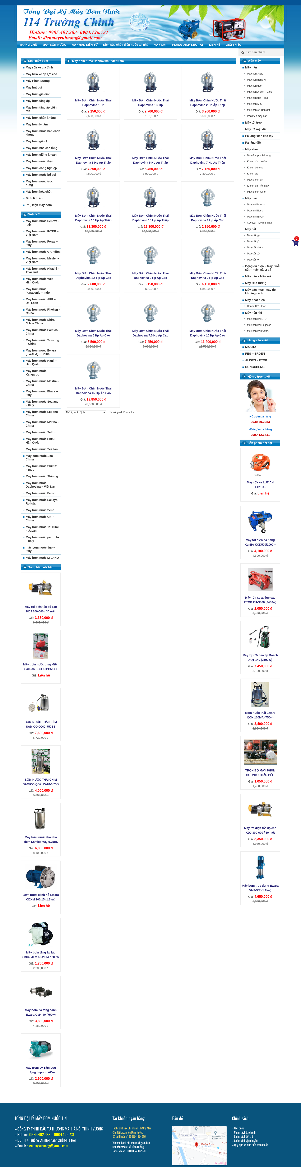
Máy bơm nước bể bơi (41, 174)
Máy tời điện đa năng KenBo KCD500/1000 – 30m (260, 544)
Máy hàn (251, 67)
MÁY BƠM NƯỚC (54, 44)
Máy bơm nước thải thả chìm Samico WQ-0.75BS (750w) (40, 842)
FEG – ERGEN (255, 353)
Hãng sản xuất (258, 340)
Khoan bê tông (255, 167)
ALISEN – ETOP (256, 360)
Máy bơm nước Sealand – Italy (42, 403)
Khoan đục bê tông (257, 161)
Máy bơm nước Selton (41, 432)
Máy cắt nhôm (255, 247)
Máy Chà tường (255, 283)
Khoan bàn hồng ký (258, 185)
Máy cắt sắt (253, 253)
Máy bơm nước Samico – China (43, 331)
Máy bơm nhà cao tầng (41, 148)
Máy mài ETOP (255, 216)
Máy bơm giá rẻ (36, 141)
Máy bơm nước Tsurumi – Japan (42, 528)
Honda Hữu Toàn (256, 306)
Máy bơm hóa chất (38, 191)
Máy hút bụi (34, 87)
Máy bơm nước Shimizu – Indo (42, 467)
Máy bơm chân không (41, 117)
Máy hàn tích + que (257, 97)
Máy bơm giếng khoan (41, 154)
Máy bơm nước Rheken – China (43, 311)
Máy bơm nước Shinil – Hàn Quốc (42, 440)
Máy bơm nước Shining (42, 476)
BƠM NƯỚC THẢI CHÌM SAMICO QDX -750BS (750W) (41, 726)
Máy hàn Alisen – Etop (259, 91)
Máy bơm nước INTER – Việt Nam (42, 233)
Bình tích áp (34, 198)
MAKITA (250, 347)
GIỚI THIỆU (233, 44)
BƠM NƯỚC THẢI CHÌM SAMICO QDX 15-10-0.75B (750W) (41, 784)
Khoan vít (252, 173)
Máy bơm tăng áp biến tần (41, 109)
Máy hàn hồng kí (256, 79)
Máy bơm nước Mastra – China (42, 382)
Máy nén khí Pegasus (259, 325)
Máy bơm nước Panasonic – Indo (38, 290)
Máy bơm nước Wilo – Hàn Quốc (41, 280)
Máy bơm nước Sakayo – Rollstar (43, 501)
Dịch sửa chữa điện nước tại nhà (125, 44)
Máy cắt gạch (254, 235)
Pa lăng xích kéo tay (259, 136)
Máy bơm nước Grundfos (43, 251)
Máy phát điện (255, 300)
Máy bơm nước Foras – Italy (42, 243)
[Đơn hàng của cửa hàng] (85, 412)
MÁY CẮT (160, 44)
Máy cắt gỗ (253, 241)
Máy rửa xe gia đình (39, 67)
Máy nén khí (253, 312)
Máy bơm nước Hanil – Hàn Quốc (41, 362)
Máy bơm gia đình (38, 94)
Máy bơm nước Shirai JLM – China (40, 321)
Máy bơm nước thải (39, 161)
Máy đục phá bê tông (258, 155)
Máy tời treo (253, 122)
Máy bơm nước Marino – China (42, 423)
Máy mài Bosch (255, 210)
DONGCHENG (255, 367)
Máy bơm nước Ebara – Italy (42, 393)
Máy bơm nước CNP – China (41, 518)
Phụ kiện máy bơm (39, 205)
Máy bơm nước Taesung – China (42, 342)
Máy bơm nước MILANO (42, 557)
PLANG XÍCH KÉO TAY (188, 44)
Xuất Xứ (33, 214)
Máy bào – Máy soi (258, 276)
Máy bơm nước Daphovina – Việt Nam (41, 484)
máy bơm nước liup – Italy (40, 549)
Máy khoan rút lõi (256, 191)
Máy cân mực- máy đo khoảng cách (260, 291)
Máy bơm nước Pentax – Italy (42, 222)
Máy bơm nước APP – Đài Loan (41, 301)
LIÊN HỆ (214, 44)
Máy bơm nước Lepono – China (43, 413)
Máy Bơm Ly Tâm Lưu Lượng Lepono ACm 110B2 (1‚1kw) (41, 1072)
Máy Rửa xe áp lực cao (41, 74)
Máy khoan (252, 149)
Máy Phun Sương (38, 80)
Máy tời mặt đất (256, 129)
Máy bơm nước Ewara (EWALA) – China (41, 352)
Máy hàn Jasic (255, 73)
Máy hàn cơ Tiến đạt (258, 110)
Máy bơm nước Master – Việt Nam (42, 260)
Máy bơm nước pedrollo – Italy (42, 539)
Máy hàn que (254, 85)
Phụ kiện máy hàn (257, 116)
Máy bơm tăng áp (38, 100)
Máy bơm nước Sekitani (42, 449)
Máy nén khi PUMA (258, 331)
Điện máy (254, 60)
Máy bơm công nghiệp (41, 168)
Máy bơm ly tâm (37, 124)
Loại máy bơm (38, 60)
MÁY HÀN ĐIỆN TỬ (85, 44)
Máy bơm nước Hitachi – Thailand (43, 270)
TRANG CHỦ (28, 44)
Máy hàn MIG (254, 103)
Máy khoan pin (255, 179)
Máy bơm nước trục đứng (39, 183)
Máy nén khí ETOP (257, 318)
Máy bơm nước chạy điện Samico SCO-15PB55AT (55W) (40, 669)
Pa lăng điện (254, 142)
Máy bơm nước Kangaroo (36, 372)
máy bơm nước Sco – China (40, 457)
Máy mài (251, 198)
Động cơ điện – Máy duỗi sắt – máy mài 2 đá (262, 267)
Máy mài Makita (256, 204)
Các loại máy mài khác (259, 222)
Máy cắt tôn (253, 259)
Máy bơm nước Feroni (41, 493)
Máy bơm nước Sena (40, 510)
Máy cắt (250, 229)
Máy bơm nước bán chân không (43, 132)
